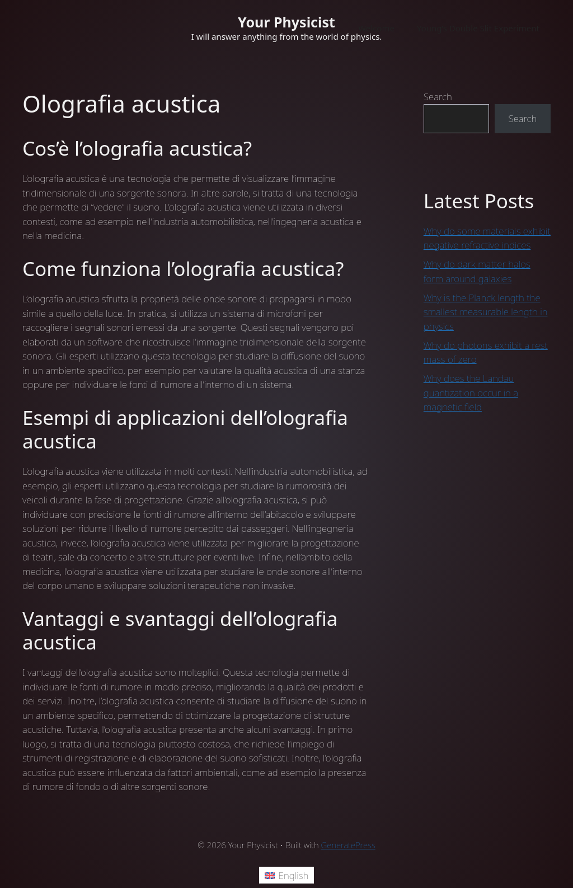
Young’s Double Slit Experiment (478, 28)
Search (438, 96)
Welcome (376, 28)
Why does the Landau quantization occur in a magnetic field (471, 392)
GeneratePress (348, 844)
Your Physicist (286, 21)
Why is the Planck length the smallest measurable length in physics (486, 312)
